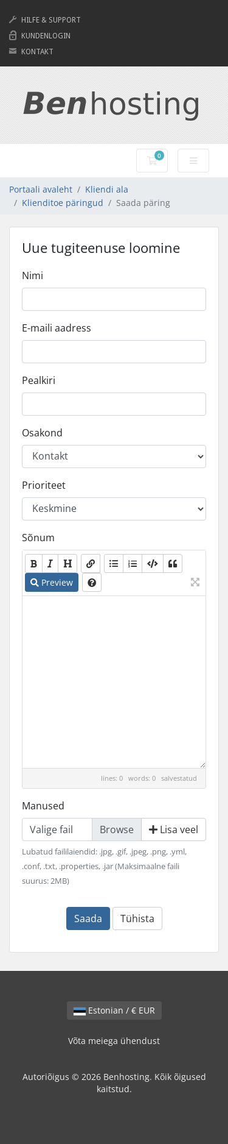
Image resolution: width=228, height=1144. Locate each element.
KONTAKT (37, 52)
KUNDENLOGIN (46, 36)
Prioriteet (44, 485)
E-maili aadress (56, 328)
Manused (43, 805)
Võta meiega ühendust (114, 1040)
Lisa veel (173, 829)
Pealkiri (38, 380)
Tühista (137, 918)
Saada (88, 918)
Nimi (32, 275)
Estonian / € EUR (114, 1010)
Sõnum (38, 537)
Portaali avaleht (40, 189)
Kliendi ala (106, 189)
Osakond (42, 432)
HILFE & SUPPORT (51, 20)
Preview (51, 582)
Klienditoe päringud (62, 202)
